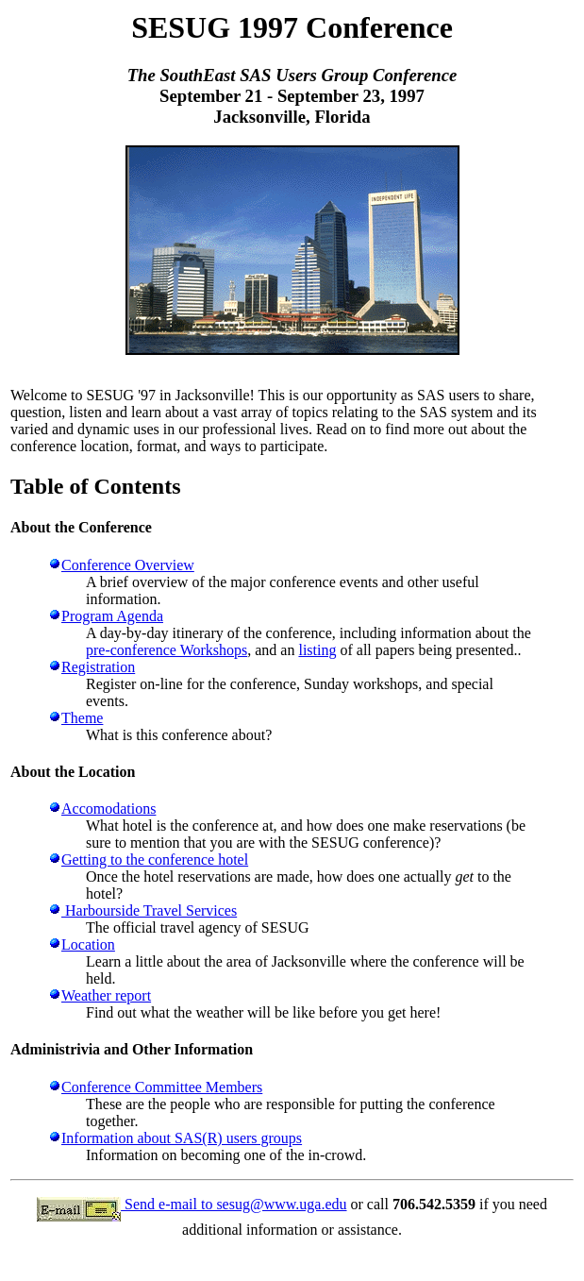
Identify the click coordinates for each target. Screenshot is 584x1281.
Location (88, 944)
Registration (98, 667)
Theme (82, 718)
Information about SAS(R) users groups (181, 1138)
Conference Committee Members (161, 1087)
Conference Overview (127, 565)
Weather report (106, 995)
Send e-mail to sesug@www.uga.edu (233, 1204)
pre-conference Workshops (166, 650)
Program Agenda (112, 616)
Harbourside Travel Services (149, 910)
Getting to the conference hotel (154, 859)
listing (317, 650)
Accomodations (108, 809)
